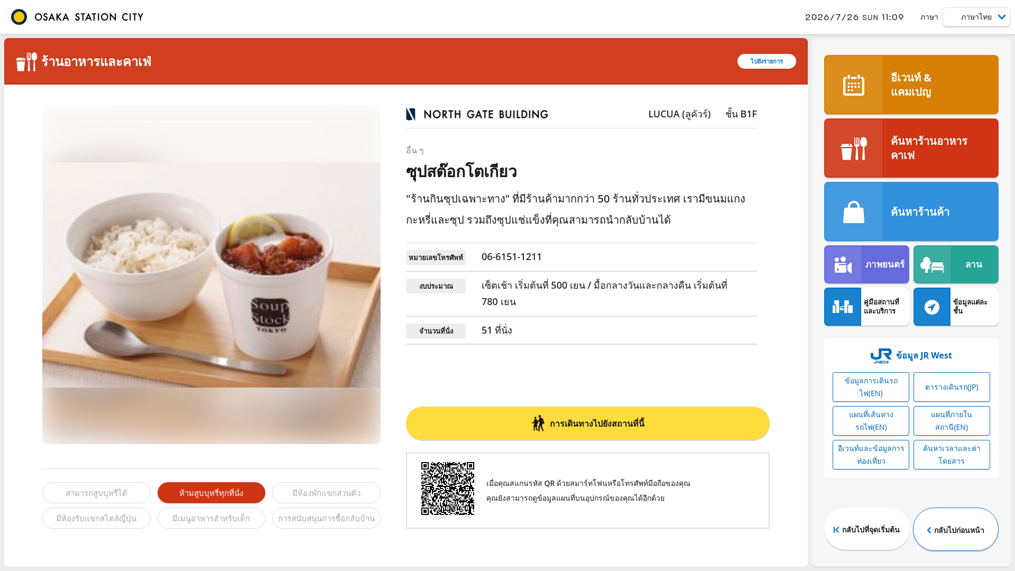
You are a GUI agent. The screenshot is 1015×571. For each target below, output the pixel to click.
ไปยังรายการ (767, 61)
